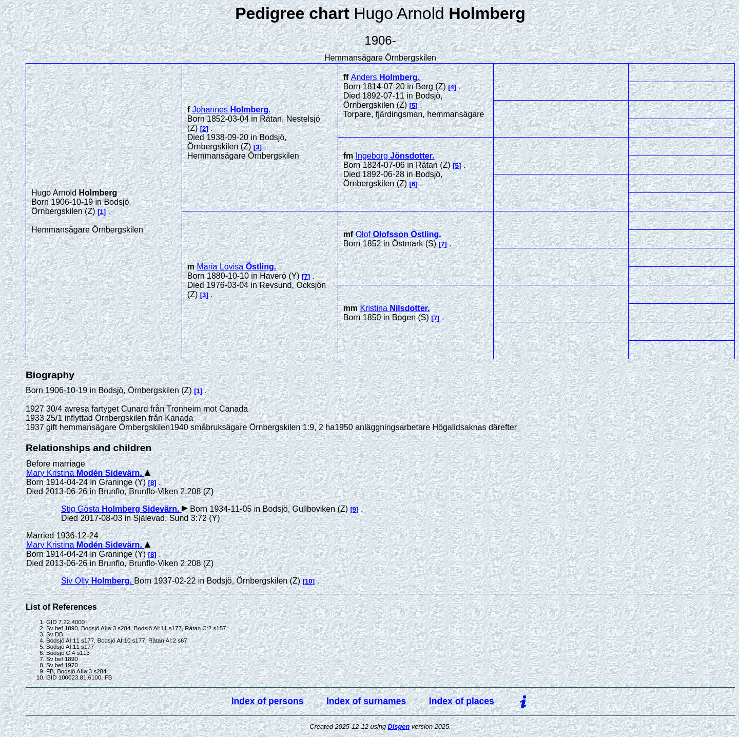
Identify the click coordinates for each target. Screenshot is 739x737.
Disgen (399, 726)
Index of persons (267, 701)
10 (309, 581)
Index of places (461, 701)
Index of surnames (366, 701)
